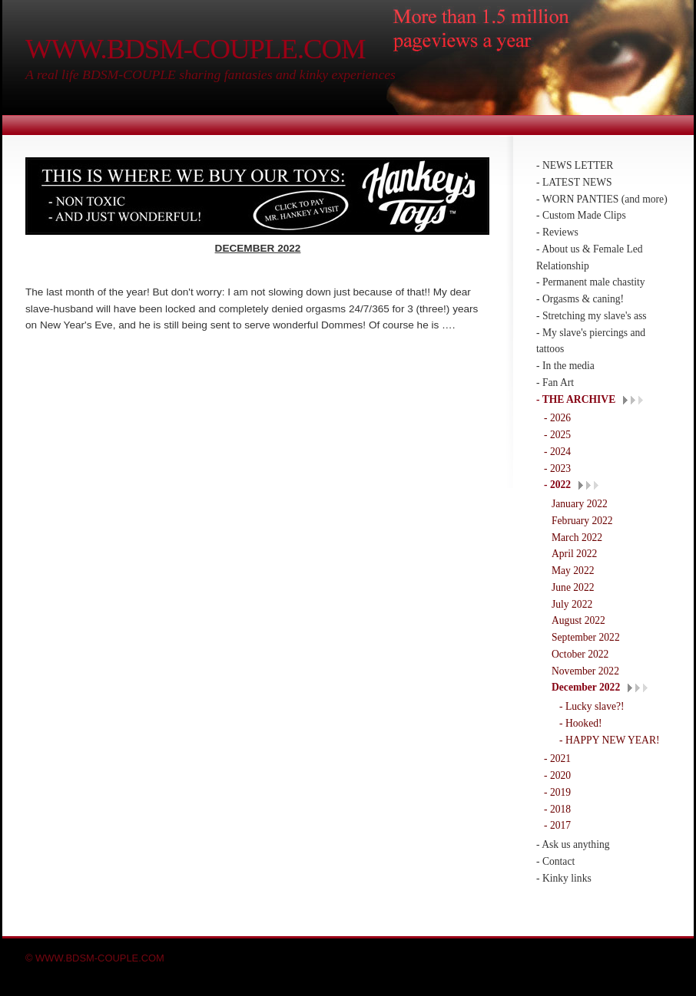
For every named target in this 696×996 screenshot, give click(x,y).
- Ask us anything (573, 844)
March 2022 (577, 537)
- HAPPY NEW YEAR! (609, 740)
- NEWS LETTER (574, 165)
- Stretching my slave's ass (591, 316)
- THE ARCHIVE (575, 399)
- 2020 (557, 775)
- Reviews (557, 232)
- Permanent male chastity (590, 282)
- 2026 (557, 418)
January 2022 (580, 504)
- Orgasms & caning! (580, 299)
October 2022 (580, 654)
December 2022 (586, 687)
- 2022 (557, 484)
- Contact (555, 861)
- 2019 (557, 792)
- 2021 (557, 758)
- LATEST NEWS (574, 182)
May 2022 (573, 570)
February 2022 (582, 520)
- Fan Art (555, 382)
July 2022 (572, 604)
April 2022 (574, 553)
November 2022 (585, 671)
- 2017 (557, 825)
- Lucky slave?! (592, 706)
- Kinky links (564, 878)
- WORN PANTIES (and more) (602, 199)
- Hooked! (580, 723)
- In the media (565, 365)
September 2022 (586, 637)
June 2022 (573, 587)
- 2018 (557, 809)
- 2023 (557, 468)
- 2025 (557, 434)
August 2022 (578, 620)
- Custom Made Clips (581, 215)
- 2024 (557, 451)
